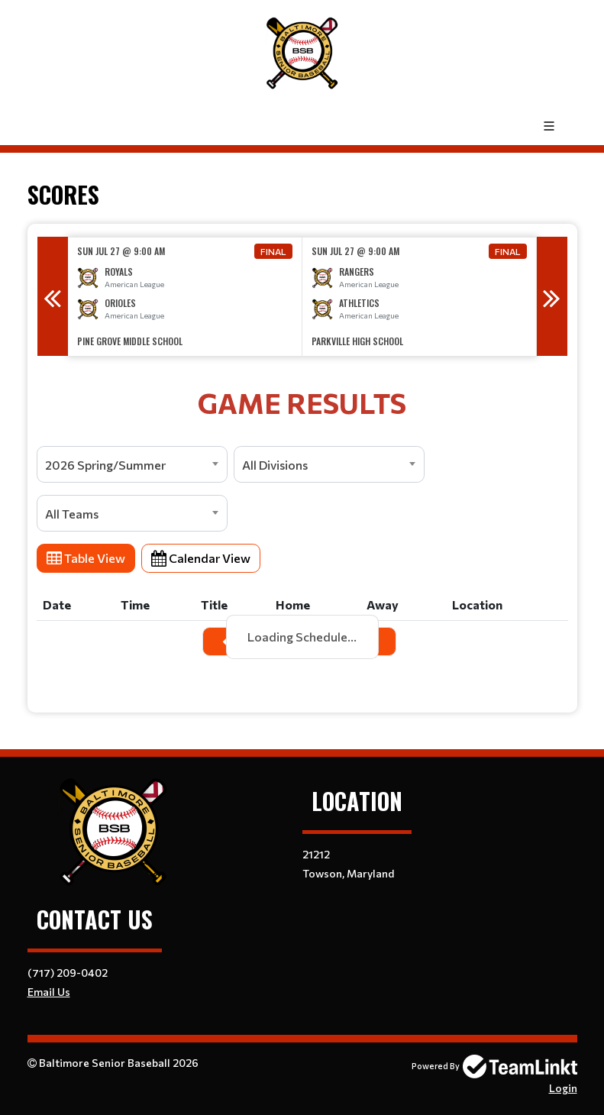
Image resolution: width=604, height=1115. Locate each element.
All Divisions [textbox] (275, 464)
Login (563, 1087)
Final (273, 251)
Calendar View (200, 558)
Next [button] (552, 296)
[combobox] (132, 464)
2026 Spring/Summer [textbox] (105, 464)
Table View (86, 558)
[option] (185, 297)
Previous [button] (52, 296)
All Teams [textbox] (72, 513)
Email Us (48, 991)
